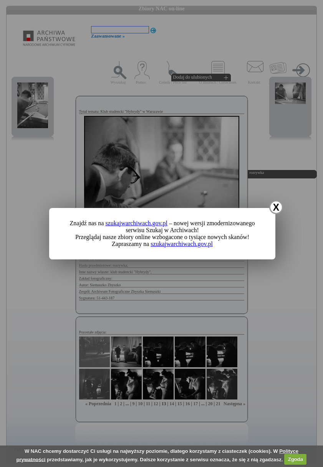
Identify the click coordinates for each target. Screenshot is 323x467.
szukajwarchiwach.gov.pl (136, 223)
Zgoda (295, 459)
